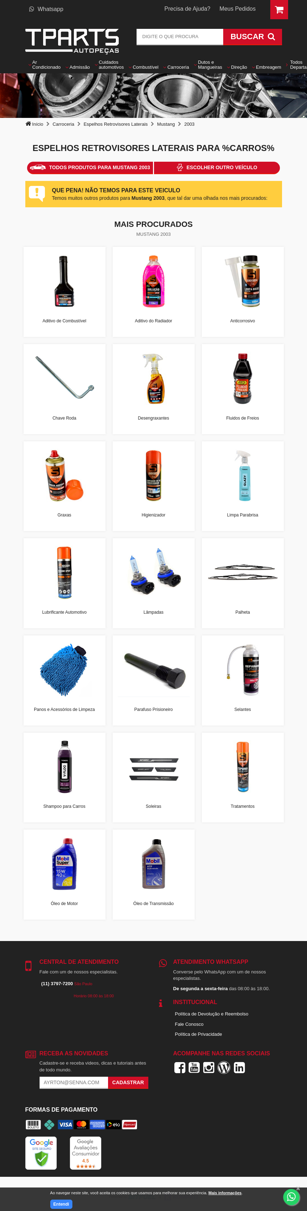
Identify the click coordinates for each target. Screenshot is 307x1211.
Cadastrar (128, 1082)
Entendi (61, 1204)
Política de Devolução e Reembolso (212, 1014)
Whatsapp (46, 9)
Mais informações (224, 1193)
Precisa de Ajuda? (187, 9)
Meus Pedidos (238, 9)
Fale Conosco (189, 1024)
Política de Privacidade (198, 1034)
